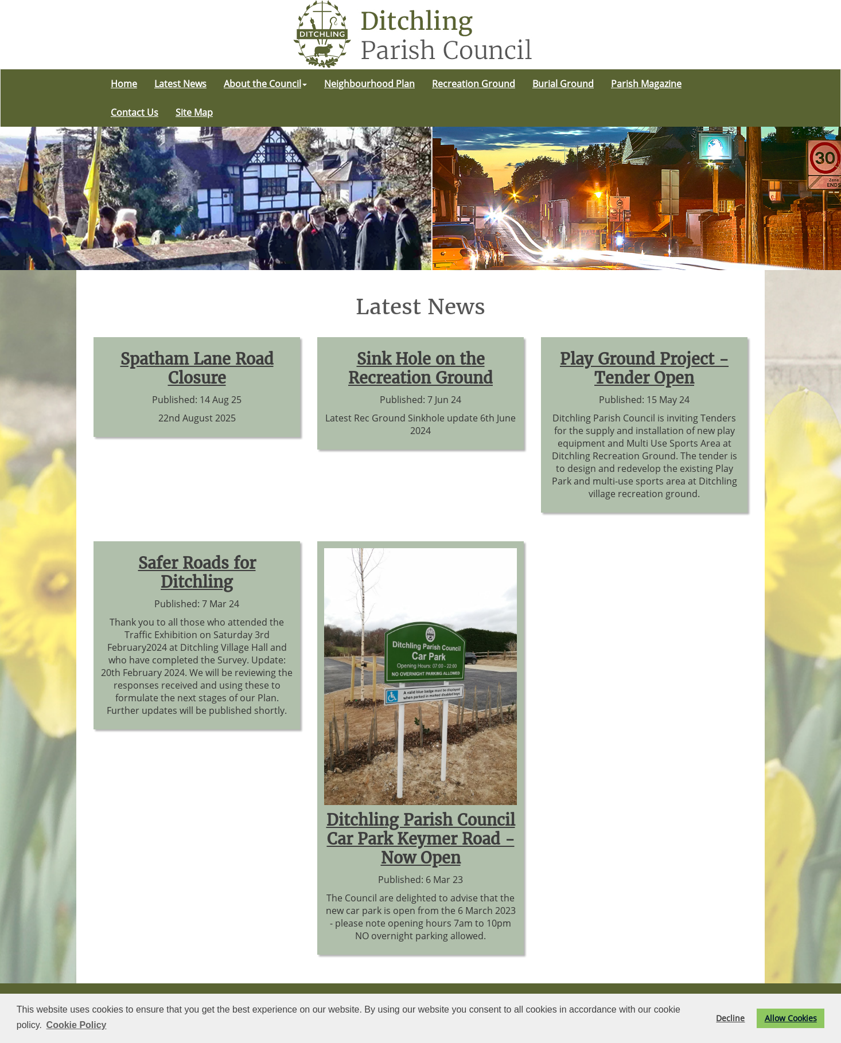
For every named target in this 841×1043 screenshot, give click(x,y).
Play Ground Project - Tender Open (644, 369)
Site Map (194, 112)
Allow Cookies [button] (791, 1018)
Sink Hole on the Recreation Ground (420, 369)
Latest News (180, 83)
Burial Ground (563, 83)
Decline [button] (730, 1018)
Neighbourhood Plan (369, 83)
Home (124, 83)
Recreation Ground (473, 83)
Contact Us (134, 112)
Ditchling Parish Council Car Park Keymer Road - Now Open (420, 839)
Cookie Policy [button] (76, 1025)
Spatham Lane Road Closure (197, 369)
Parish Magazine (646, 83)
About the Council (265, 83)
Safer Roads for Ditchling (197, 573)
